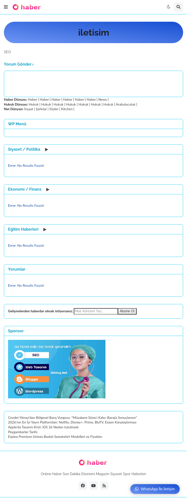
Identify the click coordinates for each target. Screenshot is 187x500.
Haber (32, 99)
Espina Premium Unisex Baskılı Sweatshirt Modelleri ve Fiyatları (55, 436)
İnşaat (28, 109)
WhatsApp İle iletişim (155, 489)
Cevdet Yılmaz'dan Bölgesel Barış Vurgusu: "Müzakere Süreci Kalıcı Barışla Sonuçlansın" (72, 417)
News (102, 99)
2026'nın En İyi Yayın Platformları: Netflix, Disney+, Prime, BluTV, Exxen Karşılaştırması (72, 422)
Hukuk (33, 104)
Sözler (53, 109)
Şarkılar (41, 109)
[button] (6, 7)
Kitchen (67, 109)
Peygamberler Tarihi (22, 432)
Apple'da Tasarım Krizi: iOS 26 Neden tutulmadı (43, 427)
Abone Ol (127, 311)
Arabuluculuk (125, 104)
